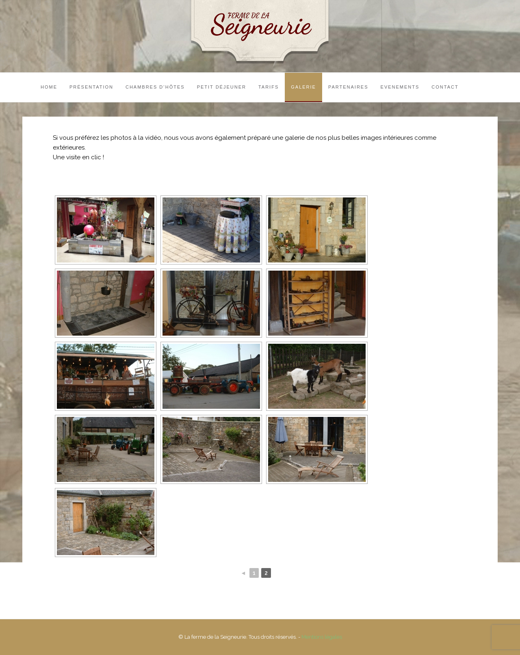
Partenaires (348, 87)
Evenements (400, 87)
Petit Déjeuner (221, 87)
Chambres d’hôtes (155, 87)
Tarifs (268, 87)
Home (49, 87)
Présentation (91, 87)
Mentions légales (321, 637)
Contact (444, 87)
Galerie (303, 87)
